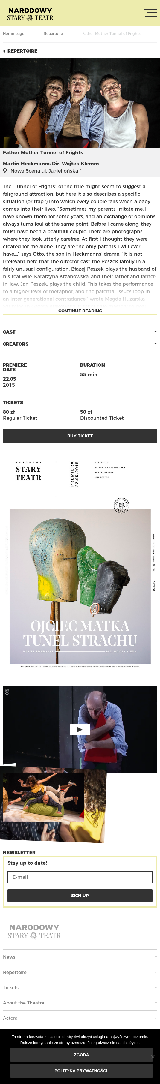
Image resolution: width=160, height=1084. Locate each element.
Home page (13, 33)
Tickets (11, 987)
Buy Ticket (80, 436)
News (9, 957)
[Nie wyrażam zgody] (153, 1057)
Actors (10, 1018)
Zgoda (81, 1054)
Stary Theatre (30, 14)
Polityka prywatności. (81, 1070)
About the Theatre (23, 1003)
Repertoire (53, 33)
